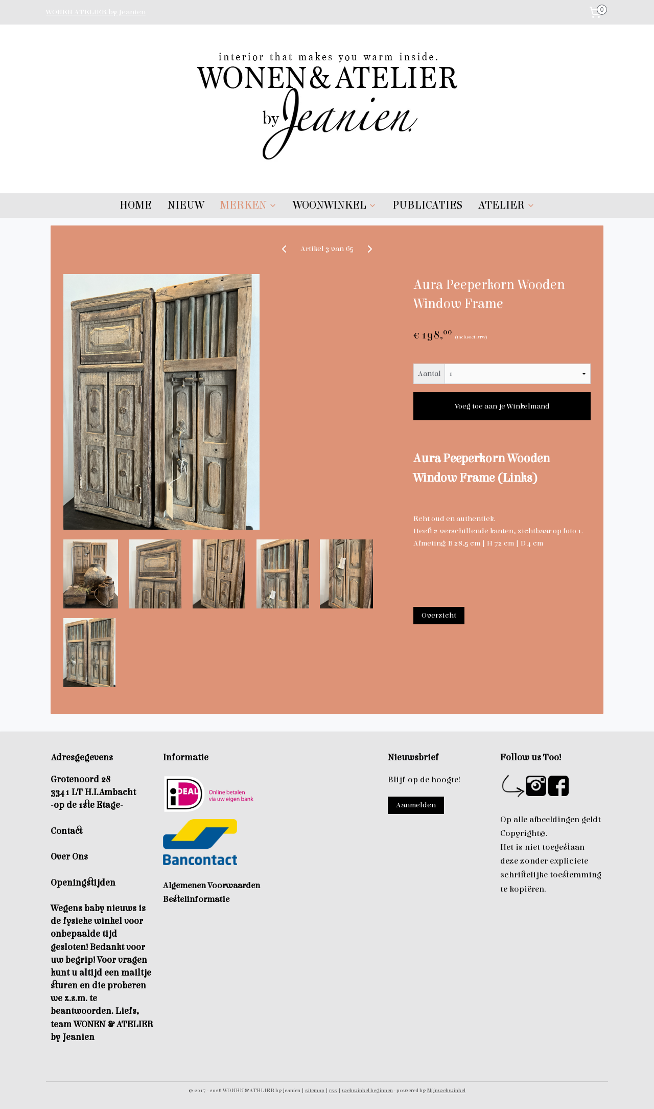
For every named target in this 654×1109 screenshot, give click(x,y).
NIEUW (186, 205)
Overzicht (439, 615)
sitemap (314, 1090)
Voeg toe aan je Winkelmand (502, 406)
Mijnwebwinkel (446, 1090)
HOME (136, 205)
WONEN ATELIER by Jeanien (96, 12)
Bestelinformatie (196, 899)
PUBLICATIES (427, 205)
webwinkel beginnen (367, 1090)
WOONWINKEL (335, 205)
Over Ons (69, 856)
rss (333, 1090)
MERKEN (248, 205)
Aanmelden (416, 805)
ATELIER (506, 205)
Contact (66, 831)
